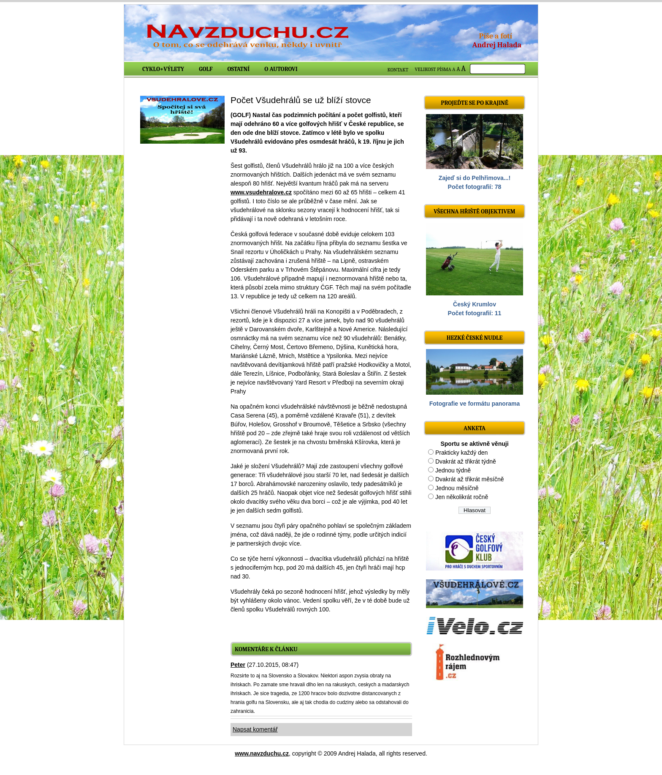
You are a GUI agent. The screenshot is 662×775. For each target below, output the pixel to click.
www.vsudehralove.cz (261, 192)
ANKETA (475, 428)
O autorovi (281, 69)
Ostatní (239, 69)
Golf (205, 69)
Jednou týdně (453, 470)
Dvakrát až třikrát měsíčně (469, 479)
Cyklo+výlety (163, 69)
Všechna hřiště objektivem (474, 211)
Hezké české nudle (475, 337)
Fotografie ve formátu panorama (474, 403)
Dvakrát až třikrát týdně (465, 461)
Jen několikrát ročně (461, 497)
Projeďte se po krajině (474, 102)
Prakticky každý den (461, 452)
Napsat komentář (255, 729)
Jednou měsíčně (457, 488)
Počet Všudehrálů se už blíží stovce (301, 100)
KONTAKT (398, 70)
